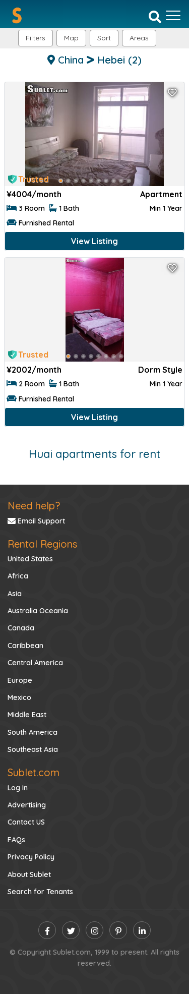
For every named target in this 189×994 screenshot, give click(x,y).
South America (32, 732)
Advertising (27, 804)
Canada (21, 627)
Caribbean (25, 645)
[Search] (155, 16)
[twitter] (71, 930)
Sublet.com (33, 772)
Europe (20, 680)
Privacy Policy (31, 856)
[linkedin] (142, 930)
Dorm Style (160, 370)
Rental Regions (42, 544)
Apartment (161, 194)
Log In (18, 787)
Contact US (26, 822)
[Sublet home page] (17, 15)
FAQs (16, 839)
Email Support (36, 520)
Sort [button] (104, 37)
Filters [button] (35, 37)
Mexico (19, 697)
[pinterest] (118, 930)
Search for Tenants (40, 891)
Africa (18, 575)
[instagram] (94, 930)
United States (30, 558)
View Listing (94, 241)
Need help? (34, 505)
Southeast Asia (33, 749)
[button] (139, 38)
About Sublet (29, 874)
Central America (35, 662)
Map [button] (71, 37)
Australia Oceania (38, 610)
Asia (15, 593)
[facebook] (47, 930)
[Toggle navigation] (173, 15)
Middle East (27, 714)
